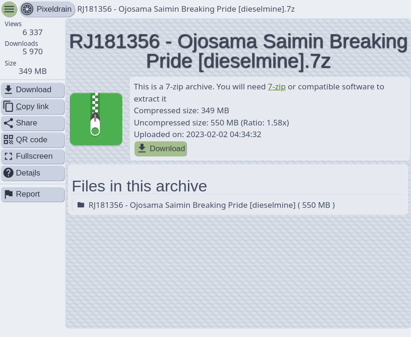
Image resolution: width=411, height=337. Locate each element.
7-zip (277, 86)
